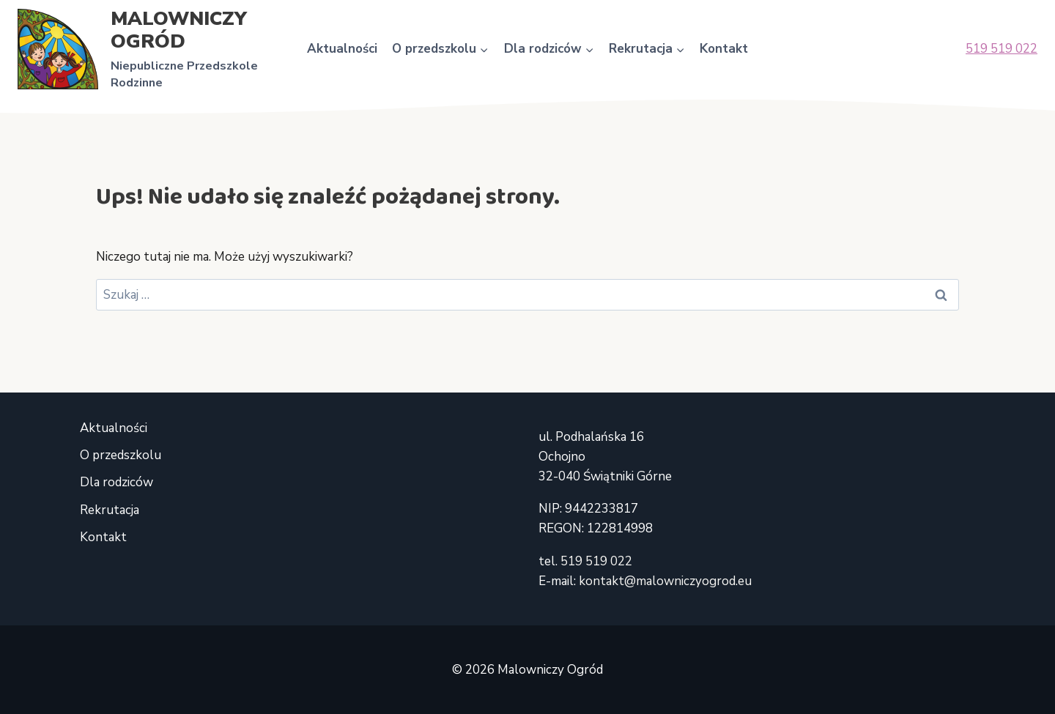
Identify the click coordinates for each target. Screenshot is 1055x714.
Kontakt (724, 48)
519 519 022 (1001, 48)
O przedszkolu (120, 455)
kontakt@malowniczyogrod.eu (665, 581)
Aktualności (342, 48)
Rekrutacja (109, 510)
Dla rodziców (116, 482)
